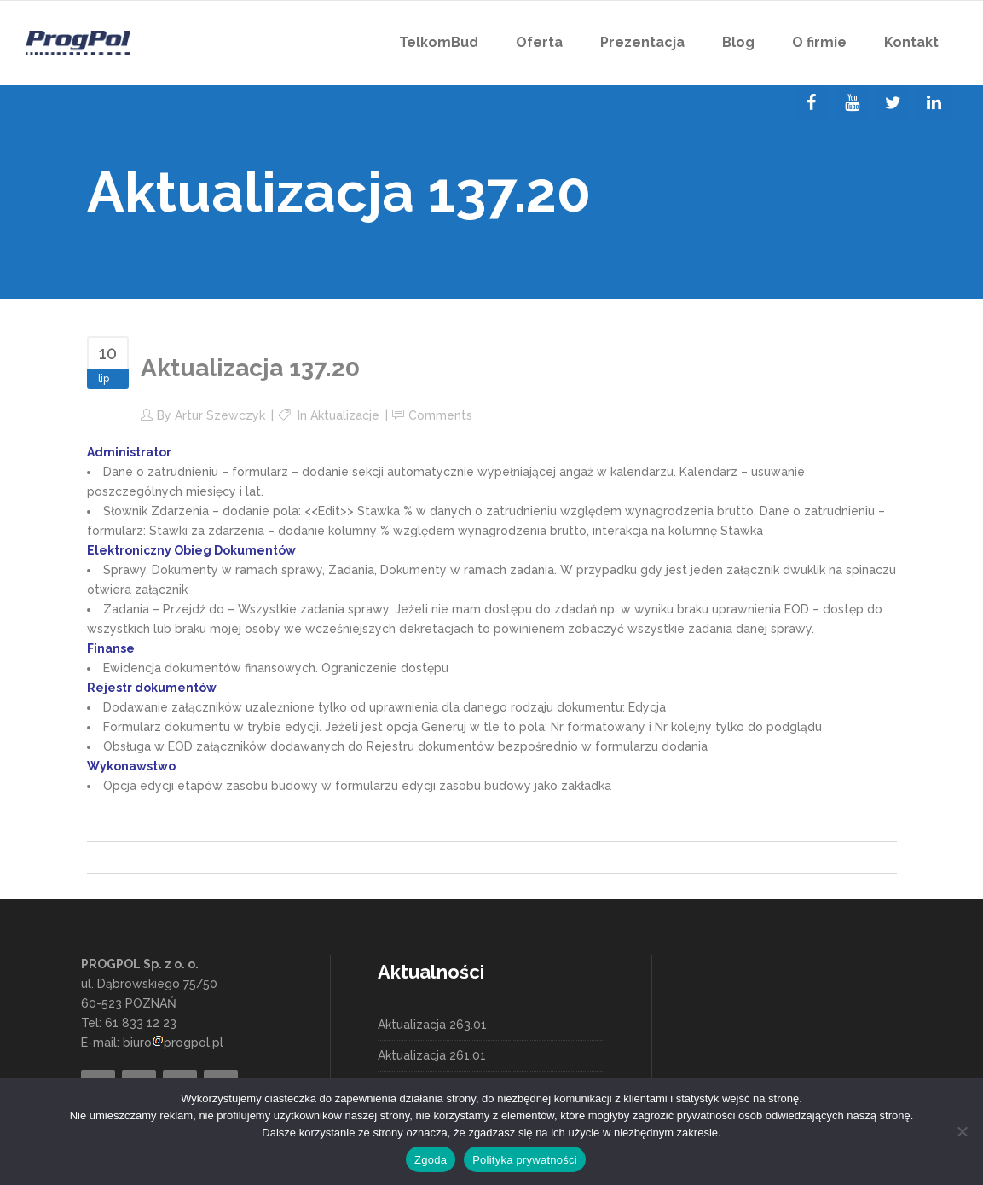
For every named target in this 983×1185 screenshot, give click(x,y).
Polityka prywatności (524, 1159)
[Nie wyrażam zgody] (961, 1131)
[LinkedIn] (934, 103)
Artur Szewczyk (220, 415)
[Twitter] (893, 103)
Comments (440, 415)
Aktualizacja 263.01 (432, 1024)
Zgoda (430, 1159)
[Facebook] (811, 103)
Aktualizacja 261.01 (432, 1055)
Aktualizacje (344, 415)
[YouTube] (852, 103)
